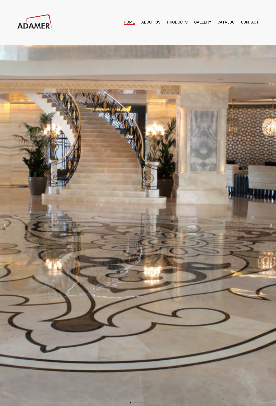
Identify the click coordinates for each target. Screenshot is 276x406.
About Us (151, 22)
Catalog (226, 22)
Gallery (202, 22)
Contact (250, 22)
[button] (130, 402)
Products (177, 22)
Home (129, 22)
